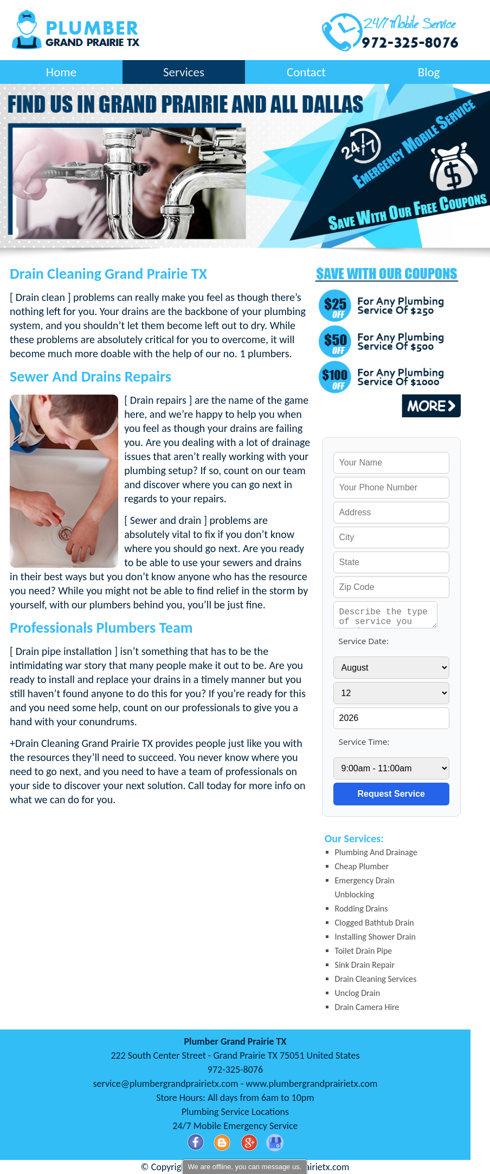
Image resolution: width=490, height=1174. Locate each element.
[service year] (391, 718)
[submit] (391, 794)
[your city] (391, 537)
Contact (306, 72)
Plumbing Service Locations (235, 1112)
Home (61, 72)
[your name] (391, 463)
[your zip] (391, 587)
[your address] (391, 512)
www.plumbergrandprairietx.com (311, 1084)
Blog (429, 72)
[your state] (391, 562)
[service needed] (385, 614)
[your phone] (391, 488)
